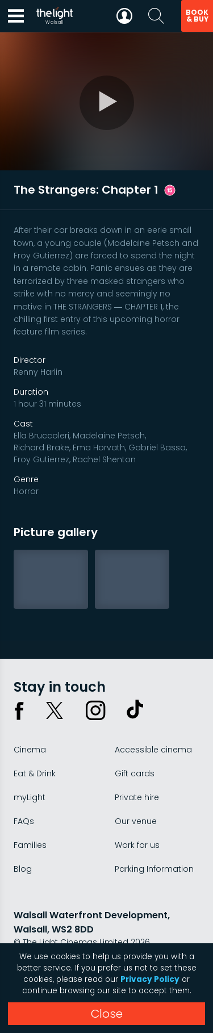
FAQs (24, 821)
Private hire (137, 797)
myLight (29, 797)
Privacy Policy (149, 979)
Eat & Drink (35, 773)
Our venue (136, 821)
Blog (23, 869)
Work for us (137, 845)
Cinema (30, 749)
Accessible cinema (153, 749)
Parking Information (154, 869)
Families (30, 845)
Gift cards (134, 773)
